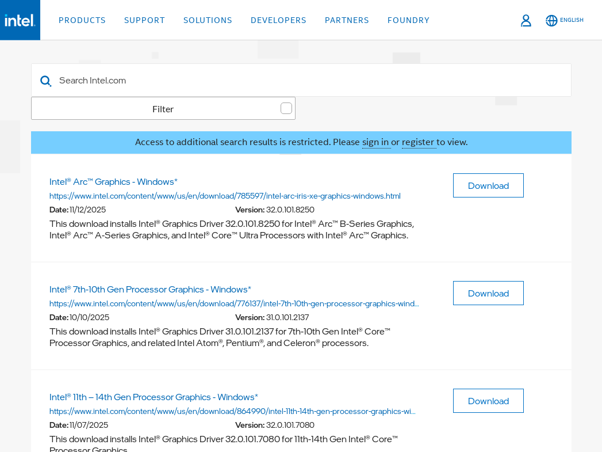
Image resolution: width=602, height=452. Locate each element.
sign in (376, 142)
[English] (564, 20)
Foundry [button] (409, 20)
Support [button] (144, 20)
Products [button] (82, 20)
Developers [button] (278, 20)
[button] (46, 80)
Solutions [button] (207, 20)
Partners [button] (347, 20)
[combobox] (301, 80)
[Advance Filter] (557, 79)
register (419, 142)
